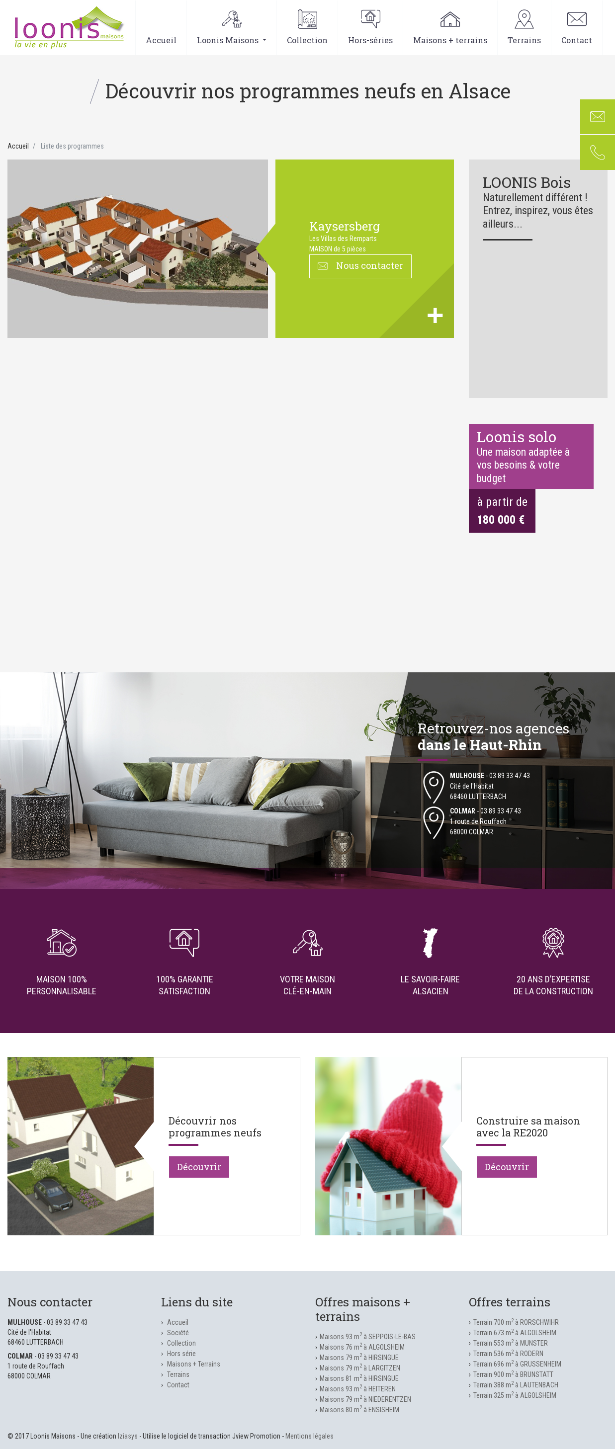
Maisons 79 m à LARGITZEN (360, 1368)
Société (178, 1333)
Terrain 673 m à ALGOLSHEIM (514, 1333)
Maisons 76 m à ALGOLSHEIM (362, 1347)
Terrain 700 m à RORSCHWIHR (516, 1322)
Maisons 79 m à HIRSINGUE (359, 1358)
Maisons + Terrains (193, 1364)
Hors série (181, 1354)
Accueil (161, 27)
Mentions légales (309, 1436)
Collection (307, 27)
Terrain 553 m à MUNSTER (510, 1343)
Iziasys (128, 1436)
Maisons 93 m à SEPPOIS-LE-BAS (368, 1337)
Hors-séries (370, 27)
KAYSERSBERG (344, 226)
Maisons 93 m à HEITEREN (358, 1389)
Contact (576, 27)
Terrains (524, 27)
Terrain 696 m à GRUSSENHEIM (517, 1364)
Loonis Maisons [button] (231, 27)
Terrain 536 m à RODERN (508, 1354)
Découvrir (199, 1167)
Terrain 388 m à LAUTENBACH (515, 1385)
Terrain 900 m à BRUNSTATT (513, 1374)
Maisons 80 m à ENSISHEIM (359, 1410)
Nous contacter (360, 265)
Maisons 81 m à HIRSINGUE (359, 1378)
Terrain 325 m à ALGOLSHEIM (514, 1395)
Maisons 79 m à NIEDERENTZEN (365, 1399)
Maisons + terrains (450, 27)
